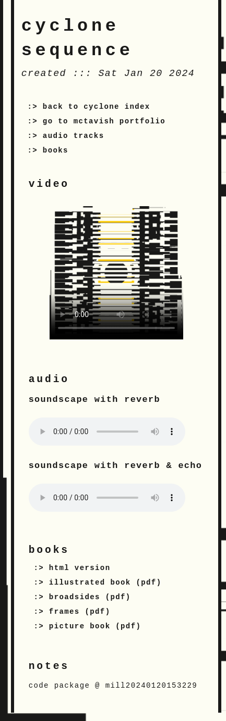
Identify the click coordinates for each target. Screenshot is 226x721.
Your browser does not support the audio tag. (107, 431)
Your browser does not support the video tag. (116, 272)
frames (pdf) (80, 612)
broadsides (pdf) (90, 597)
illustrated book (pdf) (105, 582)
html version (80, 568)
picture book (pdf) (95, 626)
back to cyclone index (96, 107)
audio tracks (73, 136)
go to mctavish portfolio (104, 121)
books (55, 150)
